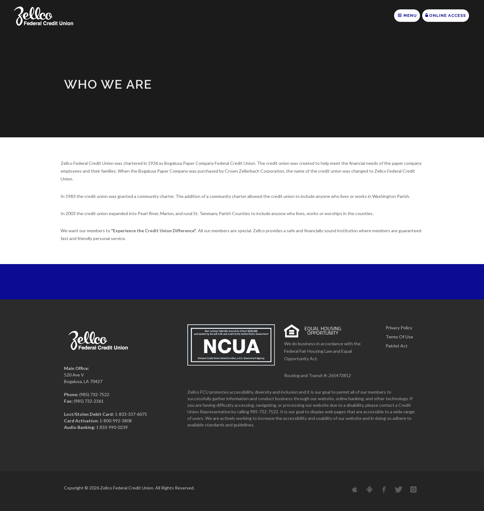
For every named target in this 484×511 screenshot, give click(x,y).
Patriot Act (396, 345)
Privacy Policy (399, 327)
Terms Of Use (399, 336)
